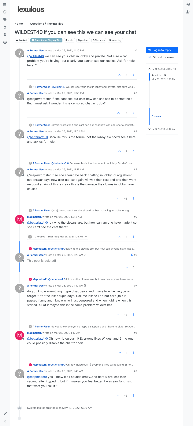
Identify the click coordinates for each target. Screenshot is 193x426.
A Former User (36, 50)
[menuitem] (188, 5)
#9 (135, 371)
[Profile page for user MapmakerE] (19, 219)
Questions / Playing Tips (46, 40)
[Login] (188, 5)
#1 (136, 50)
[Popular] (5, 27)
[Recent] (5, 12)
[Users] (5, 35)
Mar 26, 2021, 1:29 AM (70, 254)
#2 (135, 93)
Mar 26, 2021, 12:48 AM (68, 216)
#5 (135, 216)
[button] (5, 414)
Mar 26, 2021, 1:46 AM (70, 371)
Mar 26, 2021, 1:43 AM (67, 332)
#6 (135, 254)
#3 (135, 131)
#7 (135, 285)
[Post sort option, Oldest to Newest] (162, 57)
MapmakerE (34, 216)
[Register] (188, 12)
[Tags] (5, 20)
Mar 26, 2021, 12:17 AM (70, 169)
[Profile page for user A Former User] (19, 53)
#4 (135, 169)
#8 (135, 332)
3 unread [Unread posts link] (157, 116)
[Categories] (5, 5)
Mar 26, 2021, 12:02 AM (71, 131)
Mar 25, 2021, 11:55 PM (70, 93)
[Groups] (5, 42)
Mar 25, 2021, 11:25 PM (70, 50)
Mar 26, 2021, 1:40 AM (70, 285)
